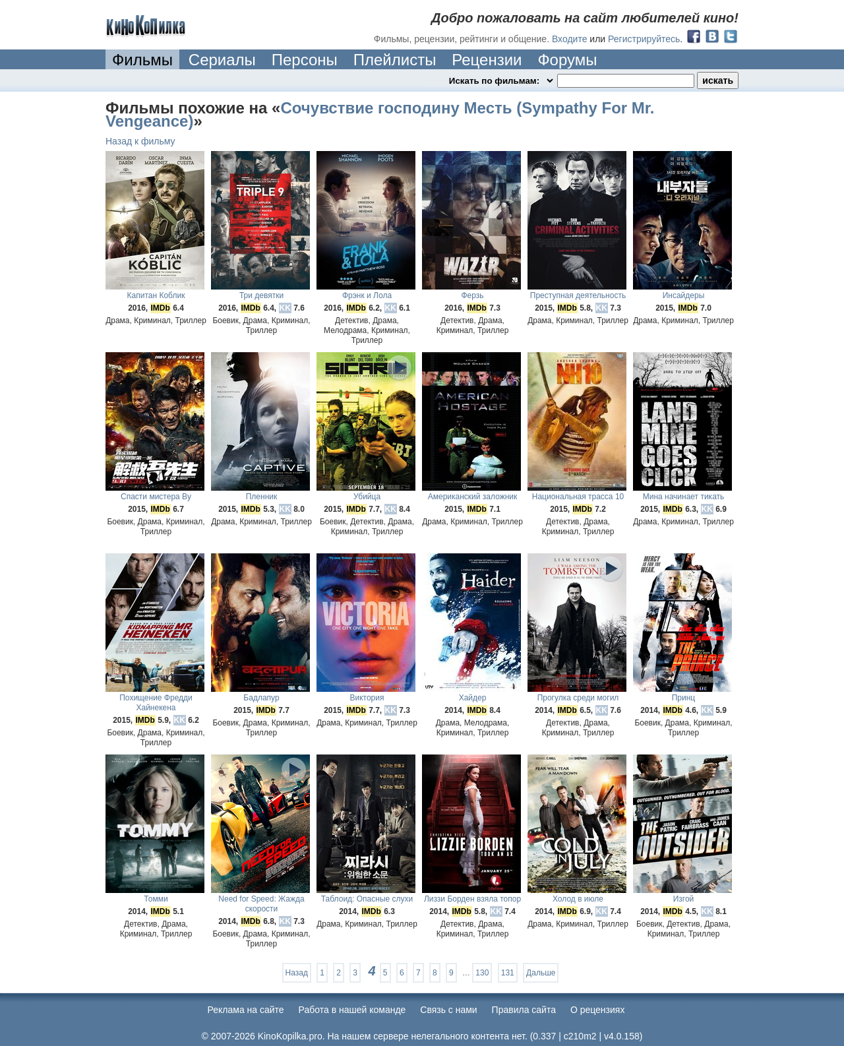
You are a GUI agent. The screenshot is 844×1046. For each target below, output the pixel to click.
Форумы (567, 60)
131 (507, 972)
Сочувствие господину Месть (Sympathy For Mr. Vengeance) (380, 114)
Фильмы (142, 60)
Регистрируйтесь (644, 39)
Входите (570, 39)
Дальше (540, 972)
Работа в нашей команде (352, 1009)
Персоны (305, 60)
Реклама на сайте (246, 1009)
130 (482, 972)
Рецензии (487, 60)
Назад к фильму (140, 141)
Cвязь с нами (448, 1009)
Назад (297, 972)
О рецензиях (597, 1009)
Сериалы (222, 60)
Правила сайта (524, 1009)
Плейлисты (395, 60)
